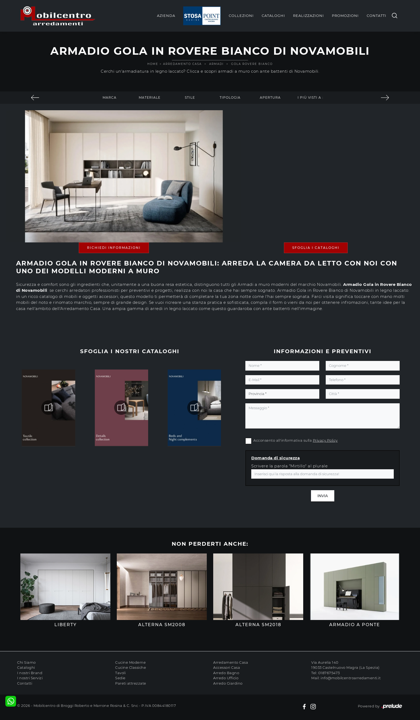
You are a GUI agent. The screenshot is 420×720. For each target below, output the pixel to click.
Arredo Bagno (226, 673)
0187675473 (329, 673)
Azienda (166, 15)
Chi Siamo (26, 662)
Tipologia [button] (230, 97)
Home (152, 64)
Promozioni (345, 15)
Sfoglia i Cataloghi (315, 248)
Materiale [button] (149, 97)
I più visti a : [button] (310, 97)
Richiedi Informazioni (114, 248)
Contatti (376, 15)
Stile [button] (190, 97)
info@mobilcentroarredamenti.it (351, 678)
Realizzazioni (308, 15)
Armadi (216, 64)
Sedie (120, 678)
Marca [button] (110, 97)
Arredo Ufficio (225, 678)
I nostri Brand (29, 673)
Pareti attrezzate (130, 683)
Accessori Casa (226, 667)
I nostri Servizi (30, 678)
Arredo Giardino (228, 683)
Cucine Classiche (130, 667)
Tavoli (120, 673)
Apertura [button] (270, 97)
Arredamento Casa (182, 64)
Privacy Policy (325, 440)
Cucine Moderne (130, 662)
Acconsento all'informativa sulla (295, 440)
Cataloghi (273, 15)
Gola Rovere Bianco (252, 64)
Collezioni (241, 15)
